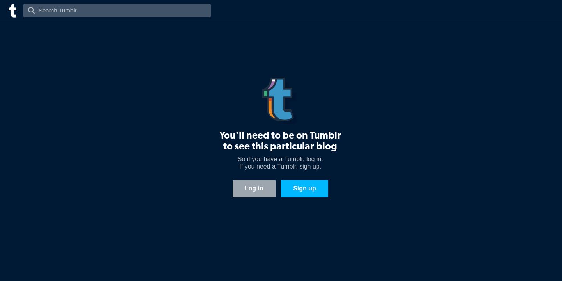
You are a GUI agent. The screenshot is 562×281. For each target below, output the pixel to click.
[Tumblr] (11, 10)
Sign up (304, 188)
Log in (254, 188)
